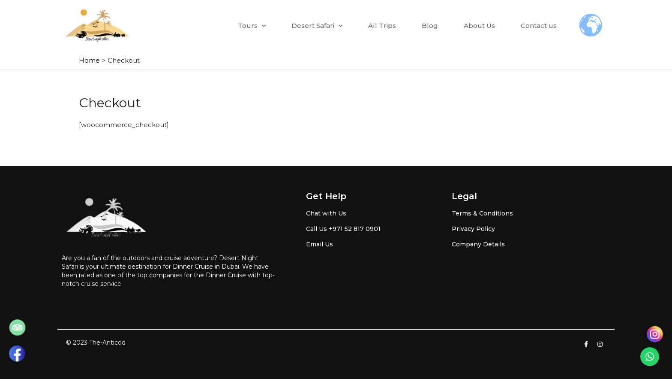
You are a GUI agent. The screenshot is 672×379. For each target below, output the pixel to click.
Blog (430, 25)
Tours (252, 26)
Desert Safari (316, 26)
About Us (479, 25)
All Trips (382, 25)
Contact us (539, 25)
